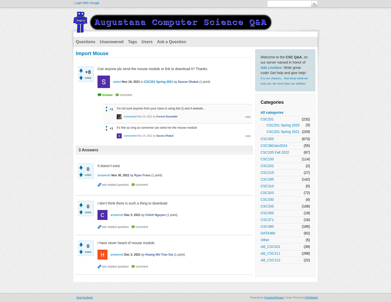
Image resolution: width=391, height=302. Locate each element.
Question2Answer (274, 297)
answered (104, 175)
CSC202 (267, 166)
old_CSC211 (270, 253)
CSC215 (267, 173)
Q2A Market (311, 297)
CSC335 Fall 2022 (275, 152)
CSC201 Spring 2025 (283, 125)
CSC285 (267, 179)
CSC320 (267, 193)
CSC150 (267, 159)
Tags (132, 42)
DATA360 (268, 233)
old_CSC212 (270, 260)
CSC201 (267, 119)
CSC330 (267, 199)
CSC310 (267, 186)
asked (117, 82)
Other (265, 240)
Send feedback (84, 297)
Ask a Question (171, 42)
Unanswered (111, 42)
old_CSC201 (270, 247)
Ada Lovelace (271, 68)
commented (130, 116)
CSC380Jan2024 (274, 146)
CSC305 (267, 139)
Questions (85, 42)
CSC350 (267, 213)
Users (147, 42)
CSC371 (267, 220)
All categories (272, 112)
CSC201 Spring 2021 (283, 132)
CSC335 (267, 206)
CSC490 (267, 226)
